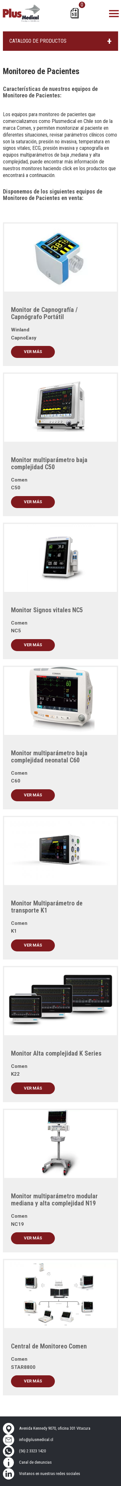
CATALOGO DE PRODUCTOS (37, 41)
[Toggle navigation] (114, 13)
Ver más (33, 351)
